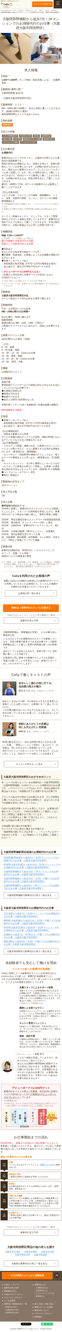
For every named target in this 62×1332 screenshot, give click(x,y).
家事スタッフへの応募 (43, 1307)
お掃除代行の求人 (12, 1310)
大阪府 (41, 10)
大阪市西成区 (40, 1254)
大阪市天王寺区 (13, 1252)
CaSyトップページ (12, 1285)
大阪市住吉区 (47, 1252)
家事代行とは (39, 1285)
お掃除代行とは (42, 1288)
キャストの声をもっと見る (29, 764)
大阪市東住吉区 (22, 1254)
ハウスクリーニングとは (45, 1293)
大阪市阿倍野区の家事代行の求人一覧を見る (29, 951)
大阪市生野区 (30, 1252)
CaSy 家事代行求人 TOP (8, 10)
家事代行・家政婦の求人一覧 (27, 10)
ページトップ (57, 1275)
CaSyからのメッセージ (13, 1294)
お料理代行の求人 (12, 1313)
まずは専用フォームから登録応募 (27, 1275)
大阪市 (47, 10)
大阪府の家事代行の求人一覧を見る (29, 1263)
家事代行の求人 (11, 1307)
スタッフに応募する (42, 4)
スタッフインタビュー (13, 1297)
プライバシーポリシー (43, 1313)
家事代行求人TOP (29, 620)
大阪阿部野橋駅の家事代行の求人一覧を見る (29, 895)
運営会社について (41, 1310)
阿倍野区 (54, 10)
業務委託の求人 (10, 1291)
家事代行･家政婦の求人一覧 (15, 1304)
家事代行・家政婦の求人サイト (10, 4)
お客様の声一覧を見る (29, 593)
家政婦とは (40, 1296)
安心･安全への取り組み (44, 1304)
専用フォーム (46, 1165)
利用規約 (38, 1317)
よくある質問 (9, 1301)
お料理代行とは (42, 1291)
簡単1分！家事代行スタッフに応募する (31, 608)
